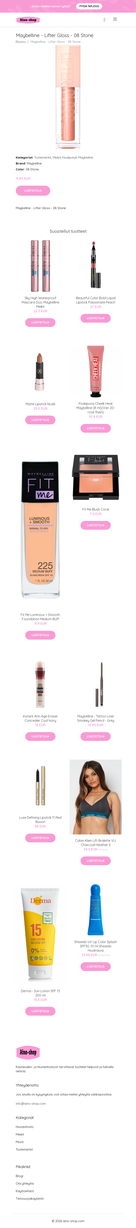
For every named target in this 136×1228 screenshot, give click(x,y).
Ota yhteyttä (25, 1183)
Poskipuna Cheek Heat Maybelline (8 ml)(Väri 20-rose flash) (95, 408)
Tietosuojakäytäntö (30, 1198)
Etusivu (21, 42)
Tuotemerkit (42, 157)
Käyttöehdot (25, 1191)
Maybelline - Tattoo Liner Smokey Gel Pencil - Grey (95, 718)
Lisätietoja (33, 190)
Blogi (19, 1176)
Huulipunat (69, 157)
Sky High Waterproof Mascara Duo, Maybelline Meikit (40, 302)
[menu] (115, 19)
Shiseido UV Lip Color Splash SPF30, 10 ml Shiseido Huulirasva (95, 946)
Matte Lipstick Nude (40, 404)
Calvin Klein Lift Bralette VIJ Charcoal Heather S (95, 843)
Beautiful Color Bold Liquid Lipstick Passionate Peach (96, 300)
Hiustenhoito (25, 1127)
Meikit (57, 157)
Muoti (20, 1142)
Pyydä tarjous (89, 6)
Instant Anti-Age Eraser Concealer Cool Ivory (40, 718)
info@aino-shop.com (31, 1104)
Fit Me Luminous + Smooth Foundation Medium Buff (40, 617)
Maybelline (85, 157)
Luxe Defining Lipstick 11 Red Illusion (40, 819)
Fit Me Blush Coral (95, 509)
